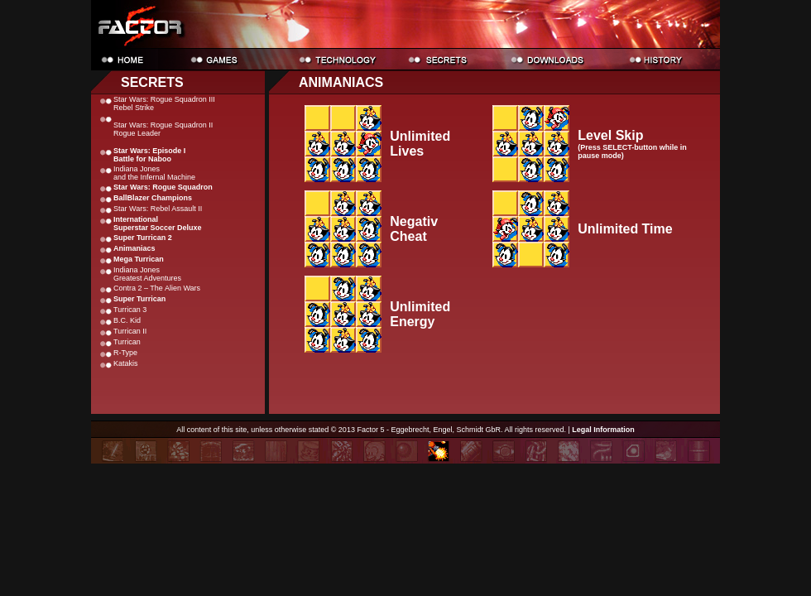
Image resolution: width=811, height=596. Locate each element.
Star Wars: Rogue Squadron (163, 187)
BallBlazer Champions (152, 198)
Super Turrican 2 (142, 237)
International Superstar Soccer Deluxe (157, 223)
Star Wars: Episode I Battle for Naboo (149, 155)
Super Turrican (139, 299)
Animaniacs (134, 248)
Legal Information (603, 429)
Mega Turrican (138, 259)
